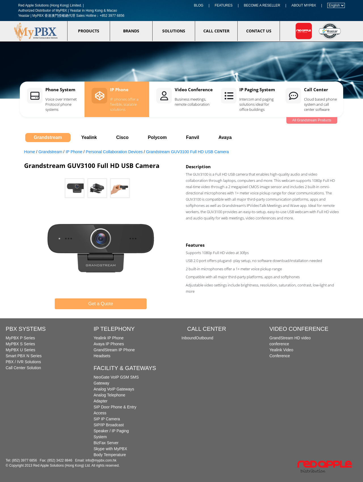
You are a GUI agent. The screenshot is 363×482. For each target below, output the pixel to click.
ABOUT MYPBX (304, 5)
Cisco (122, 137)
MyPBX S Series (20, 344)
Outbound (205, 338)
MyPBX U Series (20, 350)
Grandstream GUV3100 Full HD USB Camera (187, 151)
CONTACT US (258, 31)
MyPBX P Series (20, 338)
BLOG (198, 5)
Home (29, 151)
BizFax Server (106, 443)
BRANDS (131, 31)
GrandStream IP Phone (114, 350)
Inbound (189, 338)
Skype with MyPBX (110, 448)
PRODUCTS (88, 31)
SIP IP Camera (107, 419)
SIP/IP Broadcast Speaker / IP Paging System (111, 431)
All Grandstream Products (311, 120)
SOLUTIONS (173, 31)
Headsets (102, 356)
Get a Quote (100, 303)
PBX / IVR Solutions (23, 362)
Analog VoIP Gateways (114, 389)
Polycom (157, 137)
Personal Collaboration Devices (114, 151)
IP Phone (74, 151)
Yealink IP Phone (109, 338)
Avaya (225, 137)
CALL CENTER (216, 31)
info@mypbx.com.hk (101, 460)
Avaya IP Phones (109, 344)
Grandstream (48, 137)
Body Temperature (110, 454)
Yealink (89, 137)
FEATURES (224, 5)
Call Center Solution (23, 367)
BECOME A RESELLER (262, 5)
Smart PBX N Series (24, 356)
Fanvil (192, 137)
